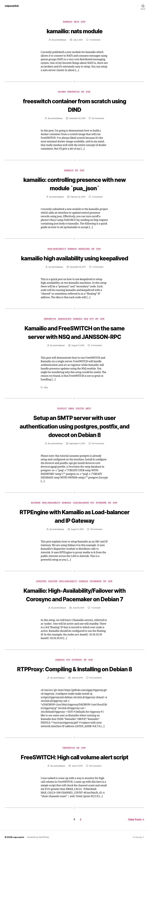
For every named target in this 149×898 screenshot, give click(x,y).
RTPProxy (77, 697)
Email (71, 428)
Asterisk (33, 522)
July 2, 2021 (78, 40)
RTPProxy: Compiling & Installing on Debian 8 (74, 710)
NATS (77, 22)
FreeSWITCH (73, 92)
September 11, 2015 (77, 463)
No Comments (99, 119)
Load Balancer (81, 522)
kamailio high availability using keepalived (74, 263)
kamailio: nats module (74, 30)
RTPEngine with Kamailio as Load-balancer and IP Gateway (74, 535)
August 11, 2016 (78, 364)
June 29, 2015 (78, 645)
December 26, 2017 (77, 277)
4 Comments (98, 277)
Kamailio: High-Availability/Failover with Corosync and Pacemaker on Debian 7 (74, 623)
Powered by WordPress (39, 891)
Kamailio (67, 22)
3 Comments (95, 40)
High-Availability (55, 250)
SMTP (90, 428)
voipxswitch (12, 5)
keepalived (85, 250)
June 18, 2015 (77, 724)
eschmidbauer (60, 40)
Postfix (80, 428)
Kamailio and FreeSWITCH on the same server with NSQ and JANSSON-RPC (74, 347)
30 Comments (97, 549)
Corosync (39, 601)
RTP (93, 329)
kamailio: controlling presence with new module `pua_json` (74, 184)
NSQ (87, 329)
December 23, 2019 (77, 119)
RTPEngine (103, 522)
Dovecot (61, 428)
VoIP (84, 22)
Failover (51, 601)
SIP (83, 92)
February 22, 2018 (78, 198)
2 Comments (98, 198)
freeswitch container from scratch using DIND (74, 105)
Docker (61, 92)
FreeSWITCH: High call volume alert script (75, 807)
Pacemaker (97, 601)
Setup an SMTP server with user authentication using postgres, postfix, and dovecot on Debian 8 (74, 445)
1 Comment (96, 645)
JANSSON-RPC (64, 329)
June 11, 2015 (77, 821)
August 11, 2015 (77, 549)
